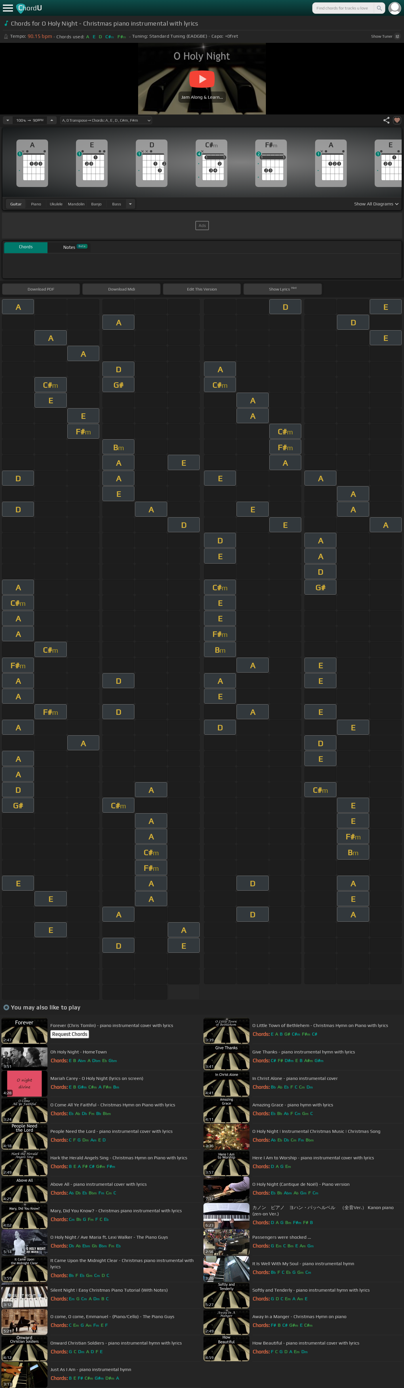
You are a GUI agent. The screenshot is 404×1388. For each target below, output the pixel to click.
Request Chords (69, 1034)
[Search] (379, 8)
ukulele (56, 204)
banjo (96, 204)
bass (116, 204)
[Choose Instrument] (130, 203)
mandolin (76, 204)
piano (36, 204)
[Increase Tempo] (52, 120)
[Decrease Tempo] (8, 120)
